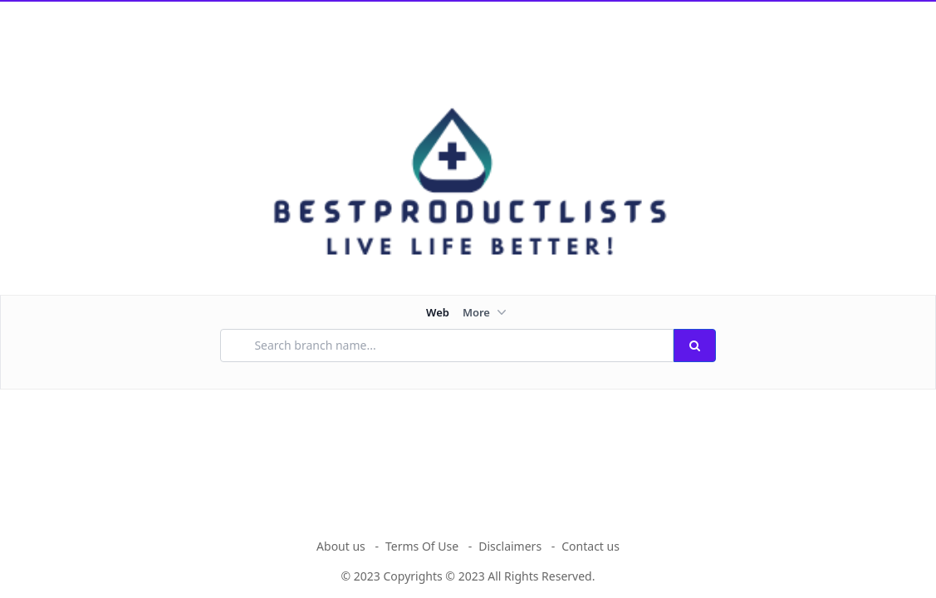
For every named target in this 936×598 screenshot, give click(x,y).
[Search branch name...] (446, 345)
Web (437, 312)
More (486, 312)
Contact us (590, 546)
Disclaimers (510, 546)
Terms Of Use (421, 546)
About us (340, 546)
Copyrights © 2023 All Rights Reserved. (489, 576)
